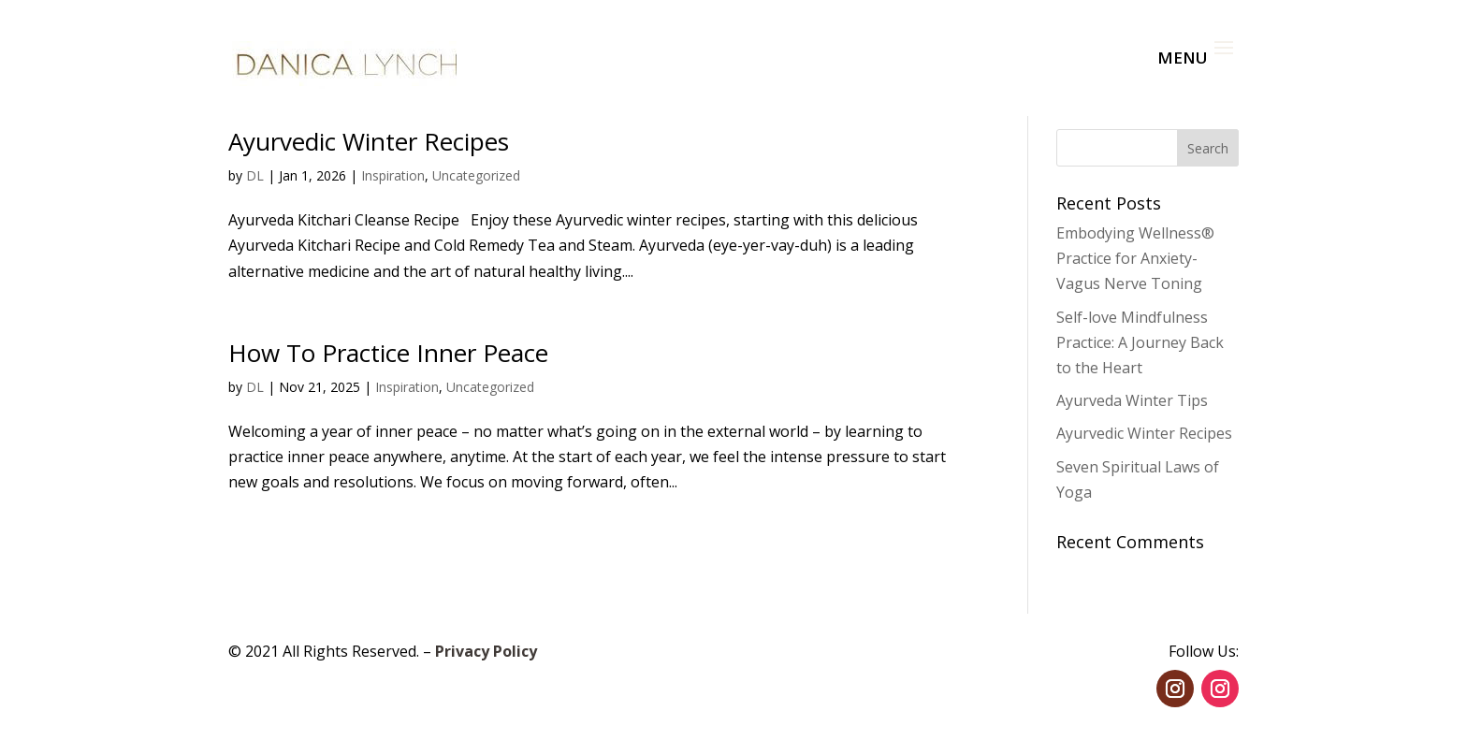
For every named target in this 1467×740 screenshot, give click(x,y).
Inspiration (393, 175)
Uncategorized (476, 175)
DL (255, 175)
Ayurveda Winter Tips (1132, 400)
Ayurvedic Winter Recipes (368, 141)
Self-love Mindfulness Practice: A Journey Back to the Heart (1140, 342)
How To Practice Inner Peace (388, 353)
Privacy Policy (486, 651)
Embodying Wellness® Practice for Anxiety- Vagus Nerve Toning (1135, 258)
